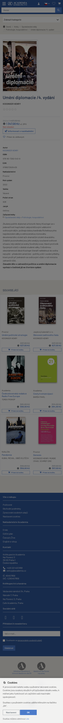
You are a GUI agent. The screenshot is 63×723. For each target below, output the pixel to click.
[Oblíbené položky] (53, 4)
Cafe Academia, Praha (13, 602)
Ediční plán (8, 533)
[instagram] (14, 617)
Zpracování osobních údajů (15, 512)
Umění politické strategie (14, 334)
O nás (5, 529)
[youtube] (22, 617)
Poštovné (7, 504)
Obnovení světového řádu (46, 335)
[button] (46, 4)
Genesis (37, 454)
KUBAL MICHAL (8, 458)
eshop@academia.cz (14, 570)
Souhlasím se (24, 640)
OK (28, 712)
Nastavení (11, 712)
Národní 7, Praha (10, 595)
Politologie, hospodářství (17, 29)
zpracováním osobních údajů (30, 640)
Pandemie (7, 454)
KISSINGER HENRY (12, 103)
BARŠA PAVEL (39, 397)
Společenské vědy (29, 27)
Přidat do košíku (15, 350)
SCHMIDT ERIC (46, 461)
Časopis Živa (9, 537)
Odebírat (9, 647)
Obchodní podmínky (12, 508)
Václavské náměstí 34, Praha (16, 591)
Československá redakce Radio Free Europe (14, 394)
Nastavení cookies (11, 516)
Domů (7, 27)
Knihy (16, 27)
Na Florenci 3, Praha (12, 598)
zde (27, 719)
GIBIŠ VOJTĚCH (22, 458)
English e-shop (10, 541)
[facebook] (5, 617)
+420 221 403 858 (12, 567)
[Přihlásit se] (39, 4)
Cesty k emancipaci (43, 393)
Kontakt (7, 546)
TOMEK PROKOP (8, 399)
